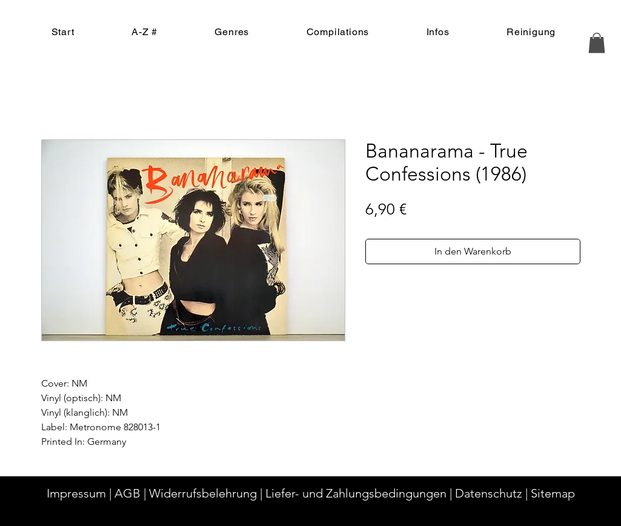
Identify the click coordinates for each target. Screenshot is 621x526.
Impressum (76, 493)
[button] (596, 43)
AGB (128, 493)
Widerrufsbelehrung (203, 493)
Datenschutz (488, 493)
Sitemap (553, 493)
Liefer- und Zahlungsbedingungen (356, 493)
